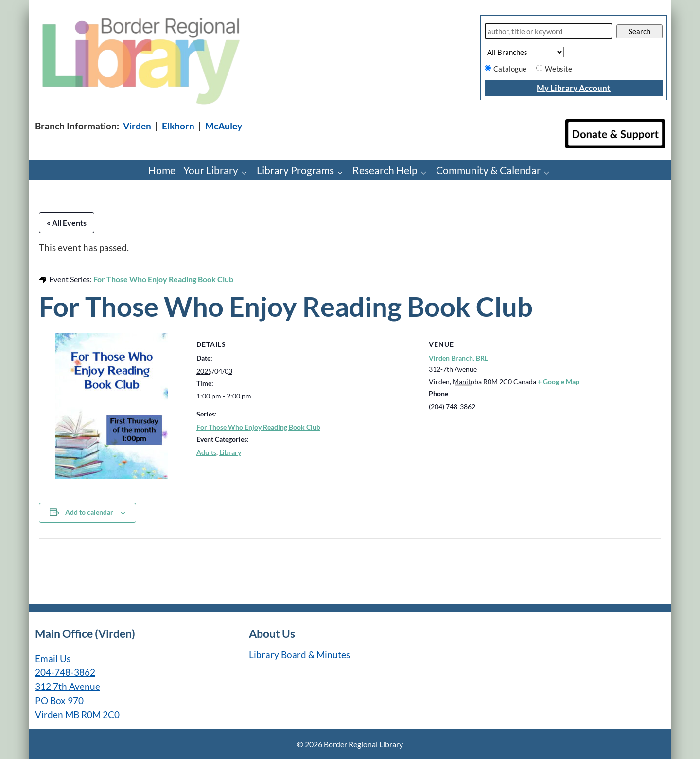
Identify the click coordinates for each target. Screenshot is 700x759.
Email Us (52, 658)
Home (161, 170)
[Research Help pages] (426, 171)
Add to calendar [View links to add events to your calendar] (89, 512)
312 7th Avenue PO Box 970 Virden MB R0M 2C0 (77, 700)
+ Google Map (558, 382)
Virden (137, 125)
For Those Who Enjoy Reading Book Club (258, 427)
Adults (206, 452)
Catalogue (509, 68)
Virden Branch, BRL (458, 358)
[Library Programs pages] (342, 171)
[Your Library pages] (247, 171)
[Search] (548, 31)
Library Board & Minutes (299, 654)
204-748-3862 (65, 672)
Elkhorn (178, 125)
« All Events (67, 222)
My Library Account (574, 88)
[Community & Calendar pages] (549, 171)
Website (558, 68)
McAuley (223, 125)
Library (230, 452)
